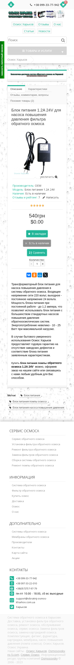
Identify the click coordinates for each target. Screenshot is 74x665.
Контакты (18, 547)
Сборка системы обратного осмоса (34, 460)
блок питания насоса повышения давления (36, 407)
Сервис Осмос (30, 655)
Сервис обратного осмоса (28, 439)
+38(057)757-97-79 (26, 588)
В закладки (39, 233)
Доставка (18, 501)
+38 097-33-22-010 (26, 583)
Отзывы (43, 24)
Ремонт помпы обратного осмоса (33, 465)
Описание (16, 89)
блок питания (30, 395)
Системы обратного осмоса (29, 531)
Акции (16, 558)
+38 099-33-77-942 (46, 5)
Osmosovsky (56, 651)
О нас (57, 24)
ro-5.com (13, 655)
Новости (44, 31)
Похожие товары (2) (22, 100)
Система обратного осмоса (29, 485)
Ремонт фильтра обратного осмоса (34, 449)
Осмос (16, 506)
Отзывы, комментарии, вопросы (29, 94)
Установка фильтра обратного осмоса (36, 444)
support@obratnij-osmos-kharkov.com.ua (31, 600)
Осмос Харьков (23, 24)
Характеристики (37, 89)
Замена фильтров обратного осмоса (35, 455)
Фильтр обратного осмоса (28, 490)
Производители (22, 542)
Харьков (21, 607)
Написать (51, 197)
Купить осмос (20, 496)
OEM (38, 185)
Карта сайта (19, 552)
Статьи (29, 31)
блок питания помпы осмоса (28, 401)
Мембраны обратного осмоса (30, 537)
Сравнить (39, 252)
